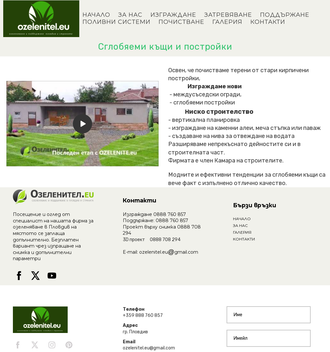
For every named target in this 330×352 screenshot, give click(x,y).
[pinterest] (69, 345)
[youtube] (52, 275)
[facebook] (19, 275)
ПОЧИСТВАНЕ (181, 21)
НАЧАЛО (96, 14)
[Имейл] (269, 338)
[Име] (269, 314)
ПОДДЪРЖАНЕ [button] (284, 14)
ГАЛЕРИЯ (227, 21)
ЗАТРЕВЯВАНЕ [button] (228, 14)
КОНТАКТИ (267, 21)
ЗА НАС (130, 14)
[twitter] (35, 275)
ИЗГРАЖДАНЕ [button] (173, 14)
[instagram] (52, 345)
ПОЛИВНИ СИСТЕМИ (116, 21)
